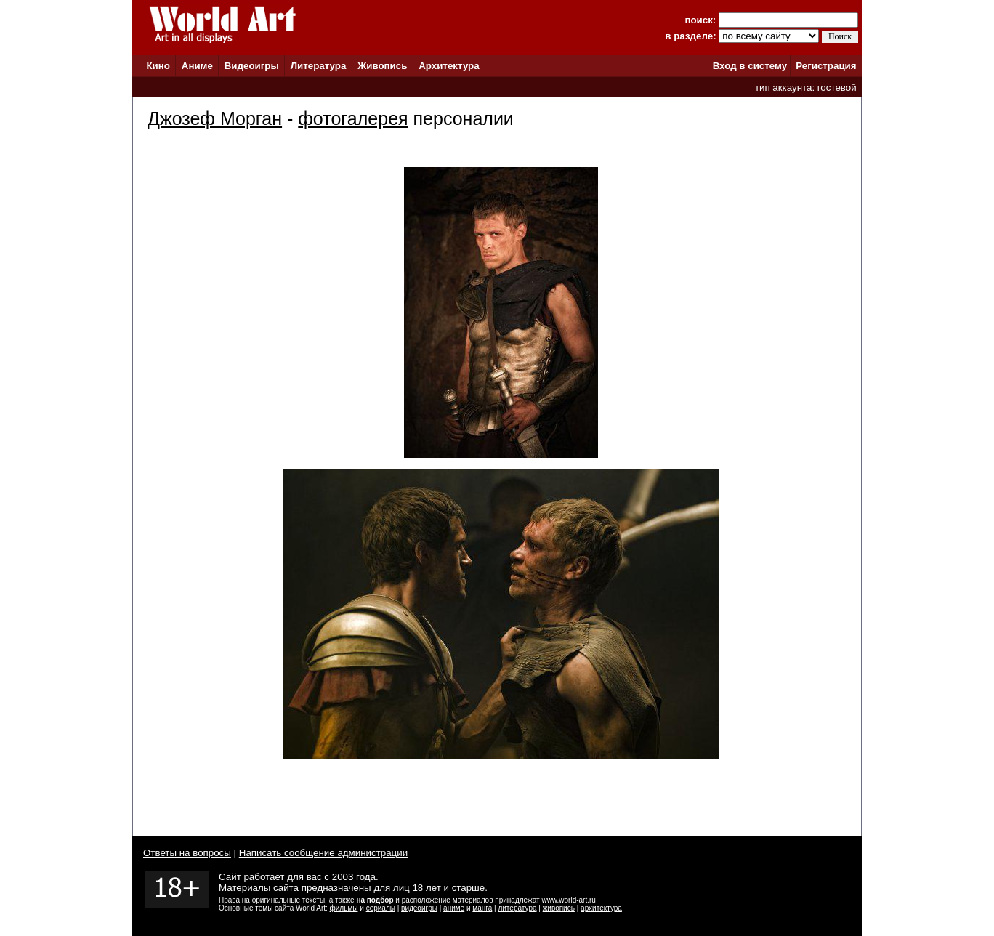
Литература (319, 65)
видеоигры (419, 908)
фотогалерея (353, 118)
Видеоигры (252, 65)
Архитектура (449, 65)
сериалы (380, 908)
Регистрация (826, 65)
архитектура (601, 908)
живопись (559, 908)
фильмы (344, 908)
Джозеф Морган (215, 118)
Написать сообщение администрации (323, 852)
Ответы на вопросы (187, 852)
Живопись (382, 65)
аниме (453, 908)
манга (482, 908)
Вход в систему (750, 65)
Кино (158, 65)
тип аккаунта (783, 87)
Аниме (197, 65)
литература (517, 908)
